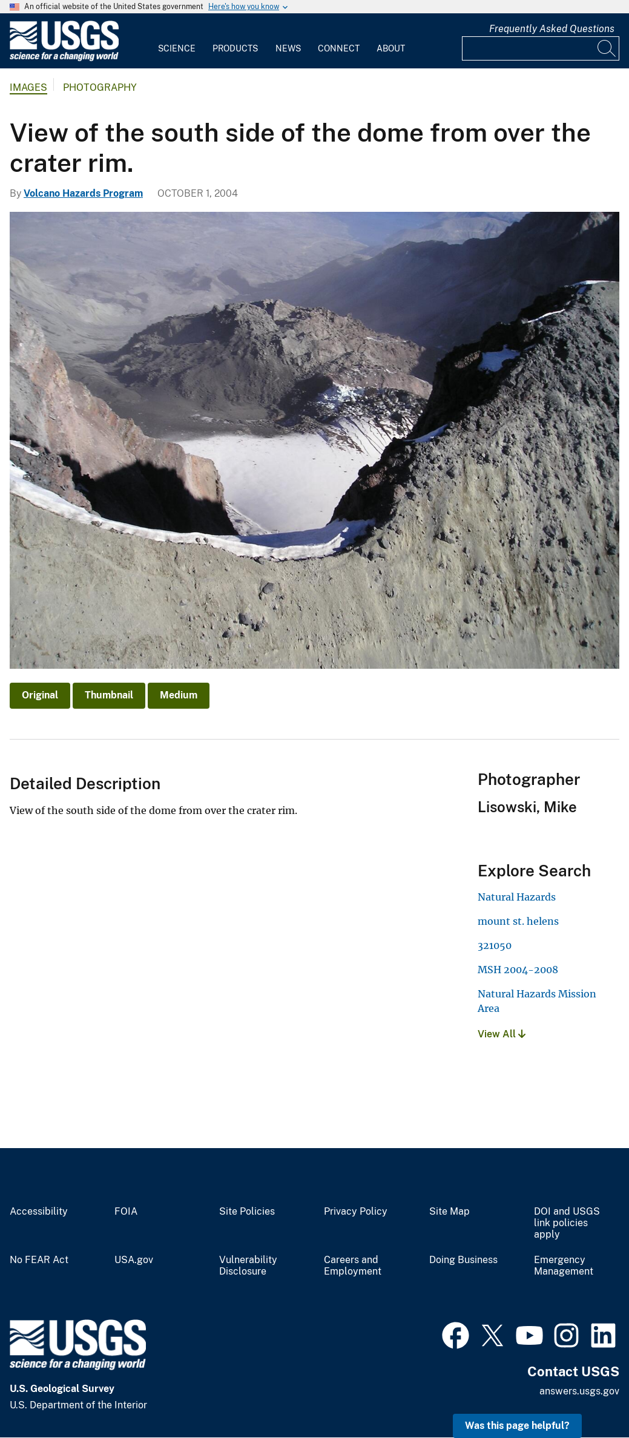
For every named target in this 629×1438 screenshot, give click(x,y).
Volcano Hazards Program (83, 193)
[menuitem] (177, 41)
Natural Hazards (517, 897)
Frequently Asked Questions (551, 28)
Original (40, 695)
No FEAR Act (39, 1260)
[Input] (540, 48)
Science (177, 48)
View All (501, 1034)
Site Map (449, 1211)
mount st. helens (518, 921)
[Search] (607, 48)
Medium (178, 695)
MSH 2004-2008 (518, 970)
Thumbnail (109, 695)
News (288, 48)
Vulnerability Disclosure (248, 1266)
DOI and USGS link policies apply (567, 1223)
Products (235, 48)
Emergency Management (563, 1266)
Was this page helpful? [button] (517, 1425)
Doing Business (463, 1260)
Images (28, 87)
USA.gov (133, 1260)
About (391, 48)
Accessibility (39, 1211)
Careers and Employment (352, 1266)
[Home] (64, 58)
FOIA (125, 1211)
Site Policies (247, 1211)
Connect (339, 48)
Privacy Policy (355, 1211)
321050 (495, 945)
